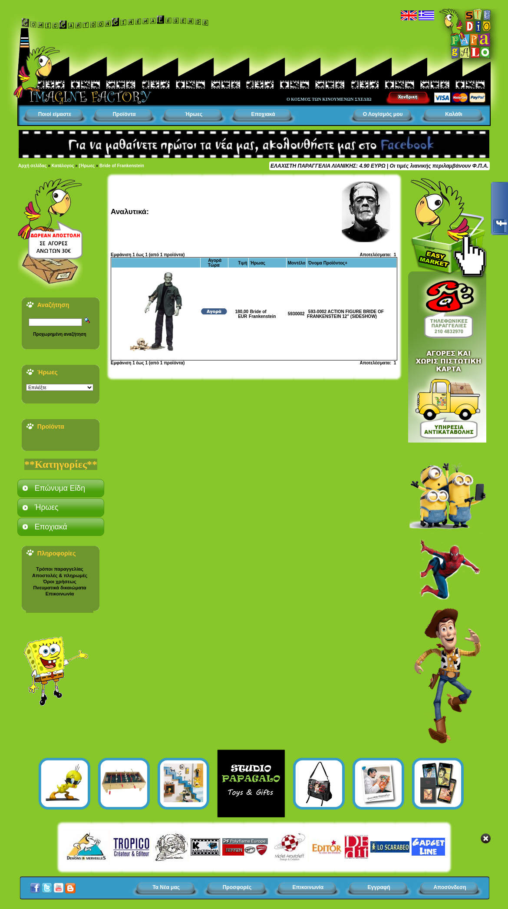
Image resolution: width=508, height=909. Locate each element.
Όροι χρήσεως (59, 581)
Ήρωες (193, 114)
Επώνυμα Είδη (60, 488)
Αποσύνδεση (449, 887)
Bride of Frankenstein (121, 165)
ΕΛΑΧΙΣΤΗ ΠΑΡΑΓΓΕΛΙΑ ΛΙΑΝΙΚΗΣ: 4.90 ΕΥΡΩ (327, 166)
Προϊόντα (123, 114)
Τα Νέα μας (166, 887)
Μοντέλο (297, 263)
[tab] (60, 488)
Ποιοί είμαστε (54, 114)
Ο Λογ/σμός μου (383, 114)
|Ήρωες (87, 165)
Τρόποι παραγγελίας (59, 569)
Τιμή (242, 263)
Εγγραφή (379, 887)
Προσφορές (237, 887)
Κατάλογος (63, 165)
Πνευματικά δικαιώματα (59, 587)
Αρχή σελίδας (32, 165)
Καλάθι (453, 114)
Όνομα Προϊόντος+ (327, 263)
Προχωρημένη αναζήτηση (59, 334)
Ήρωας (257, 263)
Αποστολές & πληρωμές (59, 575)
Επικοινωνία (60, 593)
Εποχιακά (263, 114)
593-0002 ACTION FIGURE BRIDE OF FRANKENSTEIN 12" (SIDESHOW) (345, 314)
